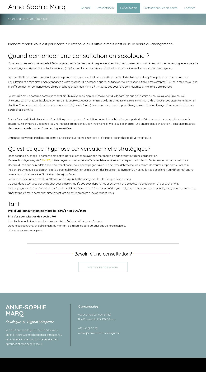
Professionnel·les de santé (160, 8)
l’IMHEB (46, 160)
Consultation (128, 8)
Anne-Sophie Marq (37, 6)
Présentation (105, 8)
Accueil (85, 8)
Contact (189, 8)
